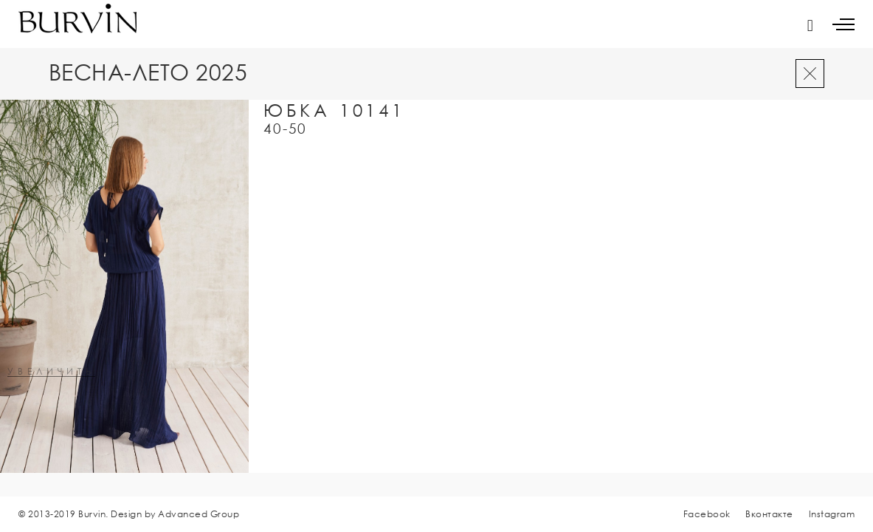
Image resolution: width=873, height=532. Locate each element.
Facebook (707, 514)
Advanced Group (198, 514)
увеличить (51, 372)
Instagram (832, 514)
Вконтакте (769, 514)
